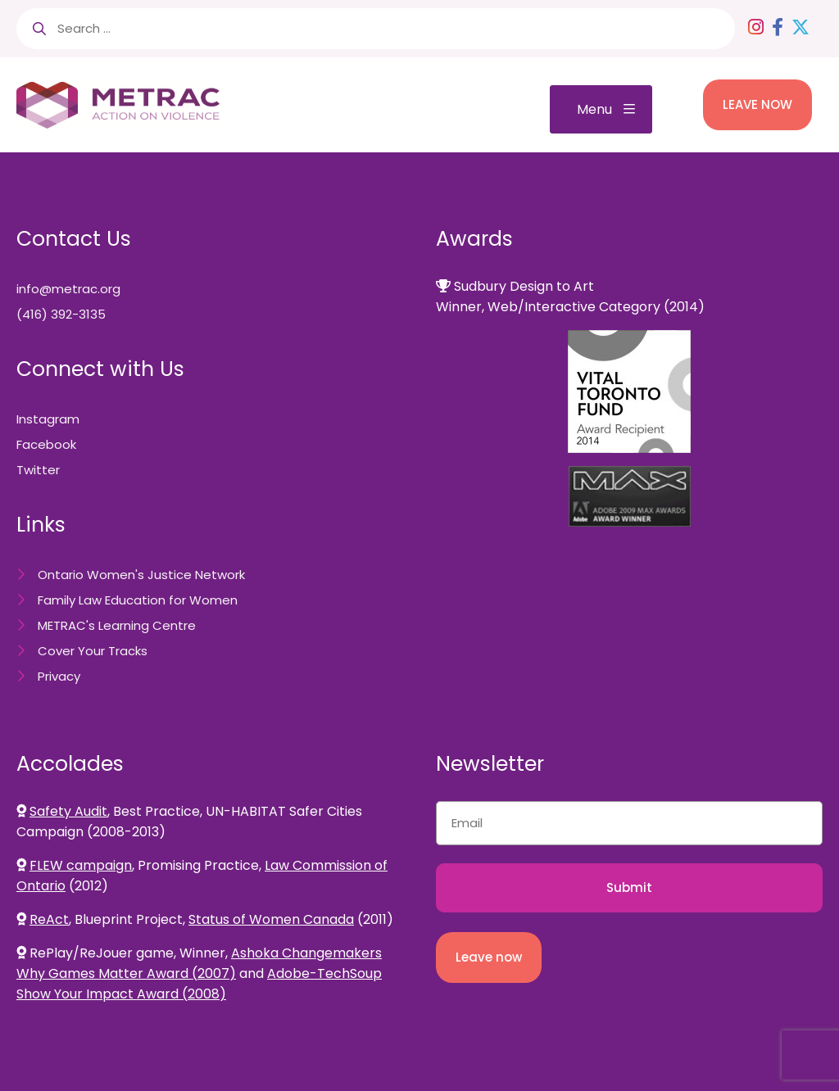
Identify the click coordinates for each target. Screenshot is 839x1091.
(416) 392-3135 (61, 314)
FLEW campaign (80, 865)
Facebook (46, 444)
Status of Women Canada (271, 919)
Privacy (59, 676)
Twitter (38, 469)
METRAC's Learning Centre (117, 625)
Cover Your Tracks (92, 650)
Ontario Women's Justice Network (141, 574)
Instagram (47, 419)
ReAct (49, 919)
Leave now (489, 957)
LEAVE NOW (757, 104)
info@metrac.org (68, 288)
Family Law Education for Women (138, 600)
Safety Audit (68, 811)
